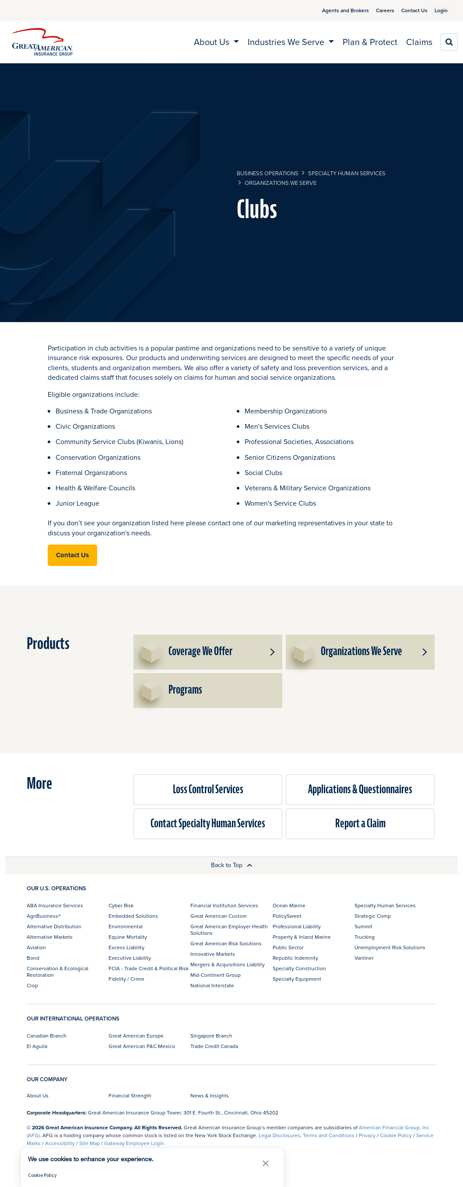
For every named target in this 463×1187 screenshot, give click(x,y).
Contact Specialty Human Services (208, 823)
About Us (38, 1095)
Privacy (367, 1135)
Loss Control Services (208, 789)
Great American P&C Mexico (142, 1046)
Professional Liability (297, 926)
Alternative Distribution (54, 926)
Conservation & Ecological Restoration (57, 971)
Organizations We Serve (280, 183)
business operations (267, 173)
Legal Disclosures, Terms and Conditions (306, 1135)
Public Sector (288, 947)
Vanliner (364, 957)
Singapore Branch (211, 1035)
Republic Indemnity (295, 957)
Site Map (89, 1143)
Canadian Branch (47, 1035)
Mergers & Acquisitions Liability (227, 964)
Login (437, 10)
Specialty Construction (299, 968)
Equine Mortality (128, 937)
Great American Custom (218, 916)
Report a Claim (360, 823)
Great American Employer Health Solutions (229, 929)
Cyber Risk (121, 905)
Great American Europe (136, 1035)
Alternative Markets (50, 937)
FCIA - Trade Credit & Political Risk (149, 968)
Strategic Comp (372, 916)
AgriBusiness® (44, 916)
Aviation (36, 947)
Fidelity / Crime (126, 978)
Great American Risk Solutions (226, 943)
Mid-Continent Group (215, 975)
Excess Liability (126, 947)
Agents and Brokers (335, 10)
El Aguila (37, 1046)
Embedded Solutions (133, 916)
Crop (32, 985)
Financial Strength (130, 1095)
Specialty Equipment (297, 978)
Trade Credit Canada (214, 1046)
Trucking (364, 937)
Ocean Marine (289, 905)
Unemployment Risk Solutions (389, 947)
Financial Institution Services (224, 905)
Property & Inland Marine (302, 937)
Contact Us (404, 10)
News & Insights (209, 1095)
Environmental (126, 926)
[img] (42, 42)
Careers (374, 10)
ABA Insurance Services (55, 905)
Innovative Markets (212, 954)
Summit (363, 926)
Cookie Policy (396, 1135)
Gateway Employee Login (134, 1143)
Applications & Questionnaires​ (360, 789)
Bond (33, 957)
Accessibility (60, 1143)
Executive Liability (130, 957)
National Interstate (212, 985)
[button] (271, 652)
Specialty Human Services (347, 173)
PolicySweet (287, 916)
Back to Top (232, 865)
